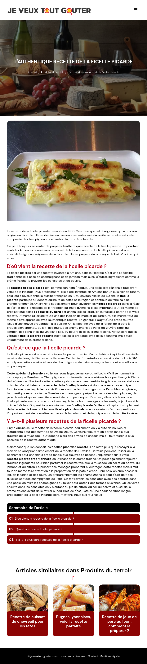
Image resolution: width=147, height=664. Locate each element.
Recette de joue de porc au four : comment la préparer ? (119, 623)
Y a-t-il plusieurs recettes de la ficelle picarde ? (46, 540)
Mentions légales (110, 656)
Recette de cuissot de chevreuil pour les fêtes (27, 621)
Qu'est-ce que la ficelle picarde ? (35, 529)
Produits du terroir (52, 72)
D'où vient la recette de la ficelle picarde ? (41, 519)
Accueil (32, 72)
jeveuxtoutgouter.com (43, 656)
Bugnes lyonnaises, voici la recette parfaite (73, 621)
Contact (93, 656)
